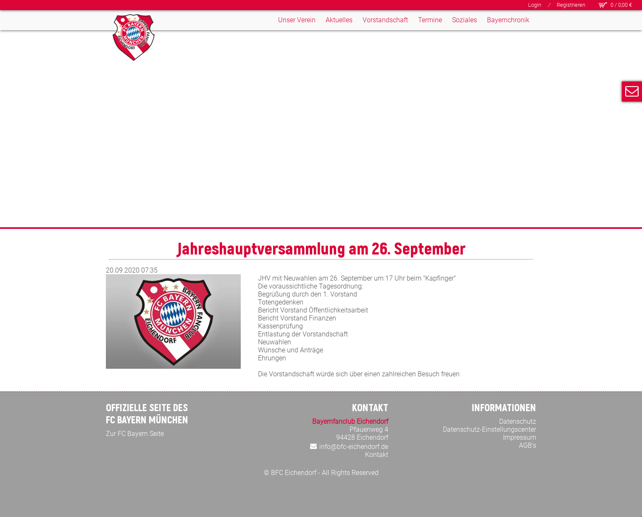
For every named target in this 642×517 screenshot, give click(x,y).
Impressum (519, 437)
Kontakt (376, 455)
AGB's (527, 445)
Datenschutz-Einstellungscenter (489, 429)
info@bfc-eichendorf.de (353, 447)
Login (534, 5)
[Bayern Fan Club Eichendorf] (134, 37)
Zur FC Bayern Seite (135, 434)
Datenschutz (517, 421)
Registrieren (571, 5)
